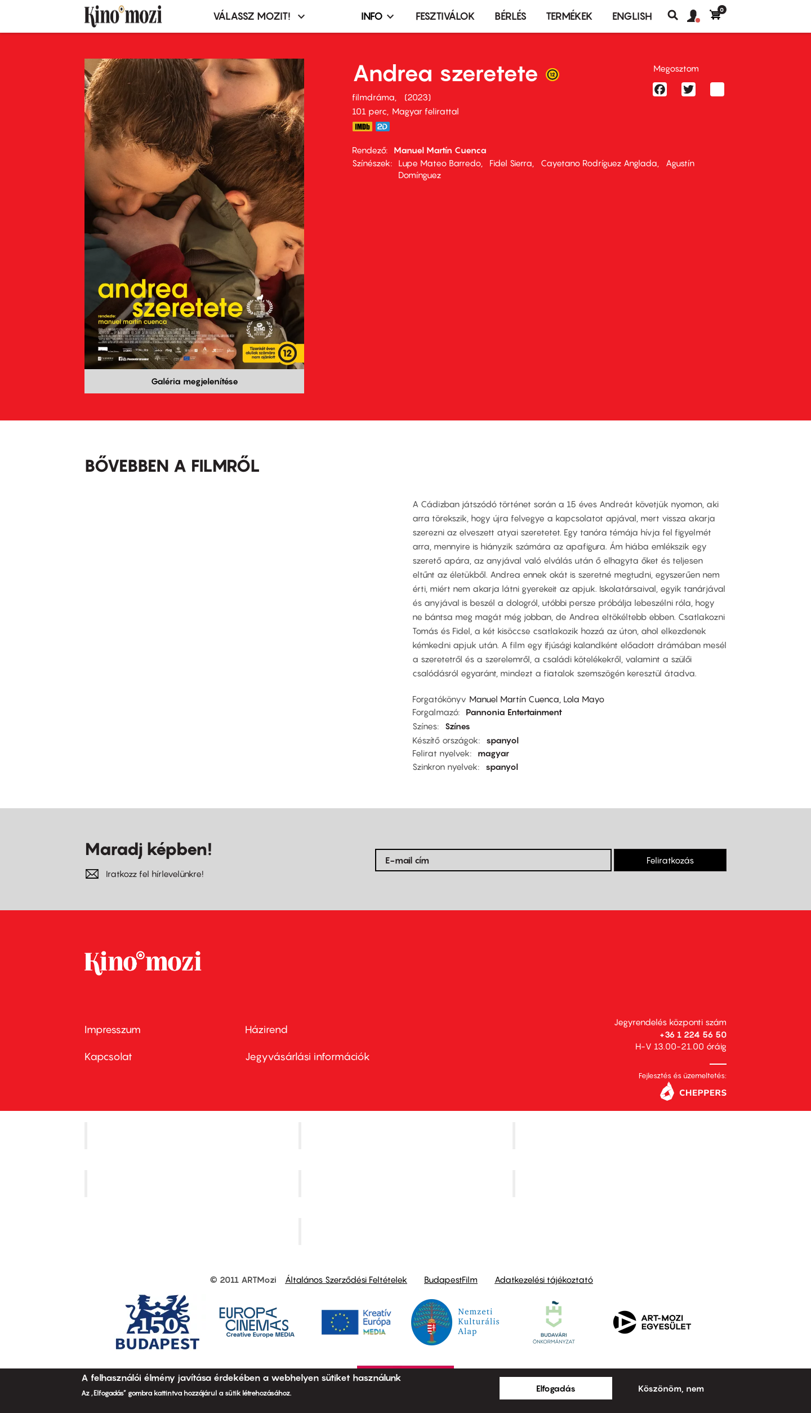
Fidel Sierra (510, 163)
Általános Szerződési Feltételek (346, 1279)
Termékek (569, 16)
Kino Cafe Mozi (406, 1135)
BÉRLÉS (510, 16)
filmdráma (373, 97)
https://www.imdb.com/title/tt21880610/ (362, 126)
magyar (493, 753)
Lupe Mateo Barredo (439, 163)
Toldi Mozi (406, 1231)
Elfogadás (556, 1388)
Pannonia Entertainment (514, 712)
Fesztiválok (445, 16)
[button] (698, 16)
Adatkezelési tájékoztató (543, 1279)
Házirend (266, 1029)
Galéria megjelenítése (194, 381)
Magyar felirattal (425, 111)
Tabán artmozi (620, 1183)
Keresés (677, 15)
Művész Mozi (621, 1135)
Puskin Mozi (192, 1183)
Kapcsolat (108, 1056)
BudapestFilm (451, 1279)
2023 (417, 97)
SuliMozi (406, 1183)
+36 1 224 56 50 (693, 1034)
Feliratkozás (670, 860)
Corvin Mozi (193, 1135)
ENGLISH (632, 16)
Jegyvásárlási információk (307, 1056)
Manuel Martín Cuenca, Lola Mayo (536, 699)
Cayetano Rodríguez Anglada (599, 163)
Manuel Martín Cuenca (440, 150)
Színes (457, 726)
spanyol (502, 740)
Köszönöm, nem (671, 1388)
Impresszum (112, 1029)
